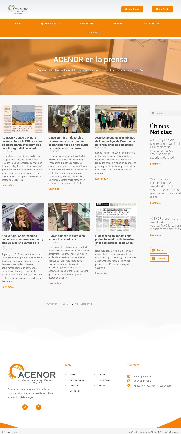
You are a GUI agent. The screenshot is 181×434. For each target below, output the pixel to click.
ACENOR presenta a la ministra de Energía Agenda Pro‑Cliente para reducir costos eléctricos (115, 141)
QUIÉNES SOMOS (50, 23)
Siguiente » (87, 303)
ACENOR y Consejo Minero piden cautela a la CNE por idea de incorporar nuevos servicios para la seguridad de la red (22, 143)
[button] (158, 250)
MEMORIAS (94, 32)
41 (76, 303)
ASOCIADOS (86, 23)
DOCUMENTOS (151, 23)
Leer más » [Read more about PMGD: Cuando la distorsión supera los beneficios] (54, 283)
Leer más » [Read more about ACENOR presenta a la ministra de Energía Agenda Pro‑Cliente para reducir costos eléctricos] (101, 178)
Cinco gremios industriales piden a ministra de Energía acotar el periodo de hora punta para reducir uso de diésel (68, 143)
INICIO (17, 23)
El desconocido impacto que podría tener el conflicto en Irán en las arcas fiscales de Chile (115, 239)
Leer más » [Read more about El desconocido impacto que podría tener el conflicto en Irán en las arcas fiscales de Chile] (101, 273)
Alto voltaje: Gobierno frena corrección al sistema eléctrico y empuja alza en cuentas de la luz (22, 241)
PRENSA (118, 23)
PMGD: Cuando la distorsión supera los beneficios (66, 237)
